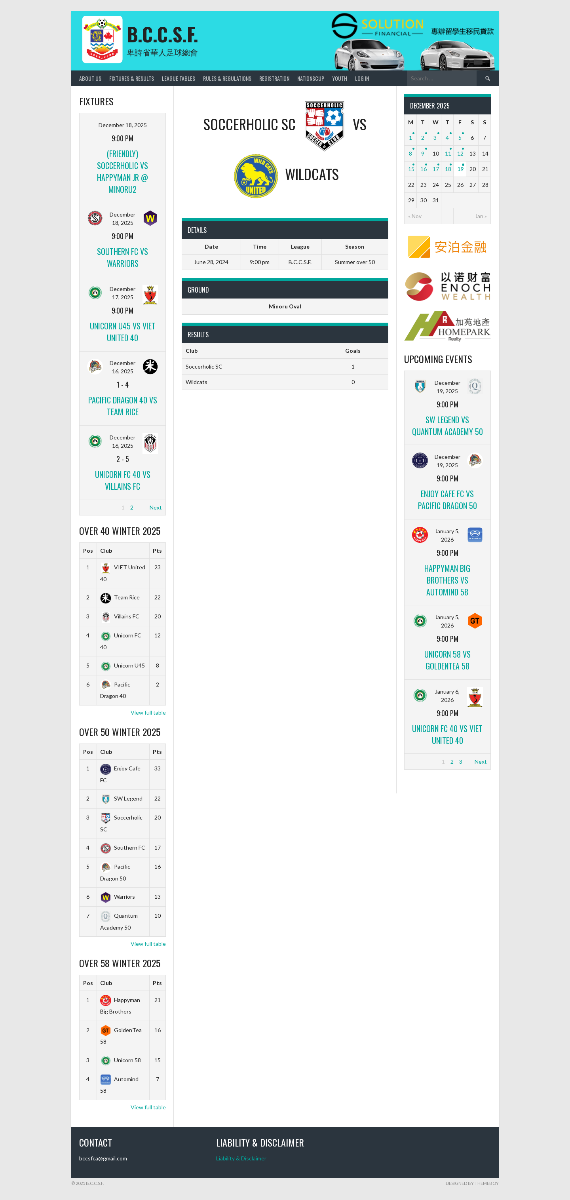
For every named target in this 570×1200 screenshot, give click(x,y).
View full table (148, 712)
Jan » (481, 216)
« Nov (415, 216)
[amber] (447, 259)
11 (448, 153)
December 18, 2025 (123, 125)
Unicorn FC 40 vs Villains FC (122, 480)
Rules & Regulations (227, 78)
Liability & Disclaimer (241, 1158)
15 (411, 168)
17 (436, 168)
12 (460, 153)
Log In (362, 78)
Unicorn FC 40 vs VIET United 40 (447, 734)
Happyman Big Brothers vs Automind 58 (447, 580)
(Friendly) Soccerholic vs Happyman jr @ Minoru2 (122, 171)
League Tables (178, 78)
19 (460, 168)
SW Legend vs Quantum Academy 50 (447, 425)
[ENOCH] (447, 298)
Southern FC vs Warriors (122, 257)
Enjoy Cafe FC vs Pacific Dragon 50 (447, 500)
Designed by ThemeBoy (472, 1183)
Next (156, 507)
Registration (274, 78)
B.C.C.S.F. (162, 34)
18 (448, 168)
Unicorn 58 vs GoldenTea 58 (447, 660)
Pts (157, 550)
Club (106, 550)
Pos (88, 550)
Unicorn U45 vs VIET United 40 (123, 332)
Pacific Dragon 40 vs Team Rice (122, 406)
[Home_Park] (447, 339)
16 (423, 168)
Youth (339, 78)
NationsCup (310, 78)
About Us (90, 78)
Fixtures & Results (131, 78)
